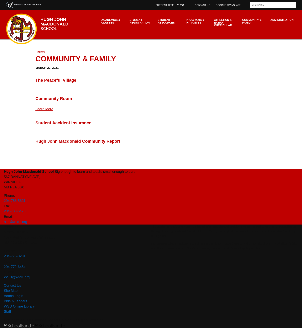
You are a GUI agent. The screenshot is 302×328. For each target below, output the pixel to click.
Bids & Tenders (15, 301)
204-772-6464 (15, 267)
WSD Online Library (19, 306)
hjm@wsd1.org (15, 222)
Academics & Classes (110, 21)
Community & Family (251, 21)
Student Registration (139, 21)
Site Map (11, 291)
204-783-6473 (15, 211)
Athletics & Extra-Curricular (223, 22)
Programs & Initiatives (195, 21)
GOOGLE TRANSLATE (228, 5)
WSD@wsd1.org (17, 277)
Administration (282, 19)
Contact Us (12, 285)
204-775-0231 (15, 256)
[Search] (269, 5)
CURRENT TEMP (169, 5)
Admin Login (13, 296)
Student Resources (166, 21)
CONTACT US (202, 5)
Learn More (44, 109)
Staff (7, 312)
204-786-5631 (15, 201)
